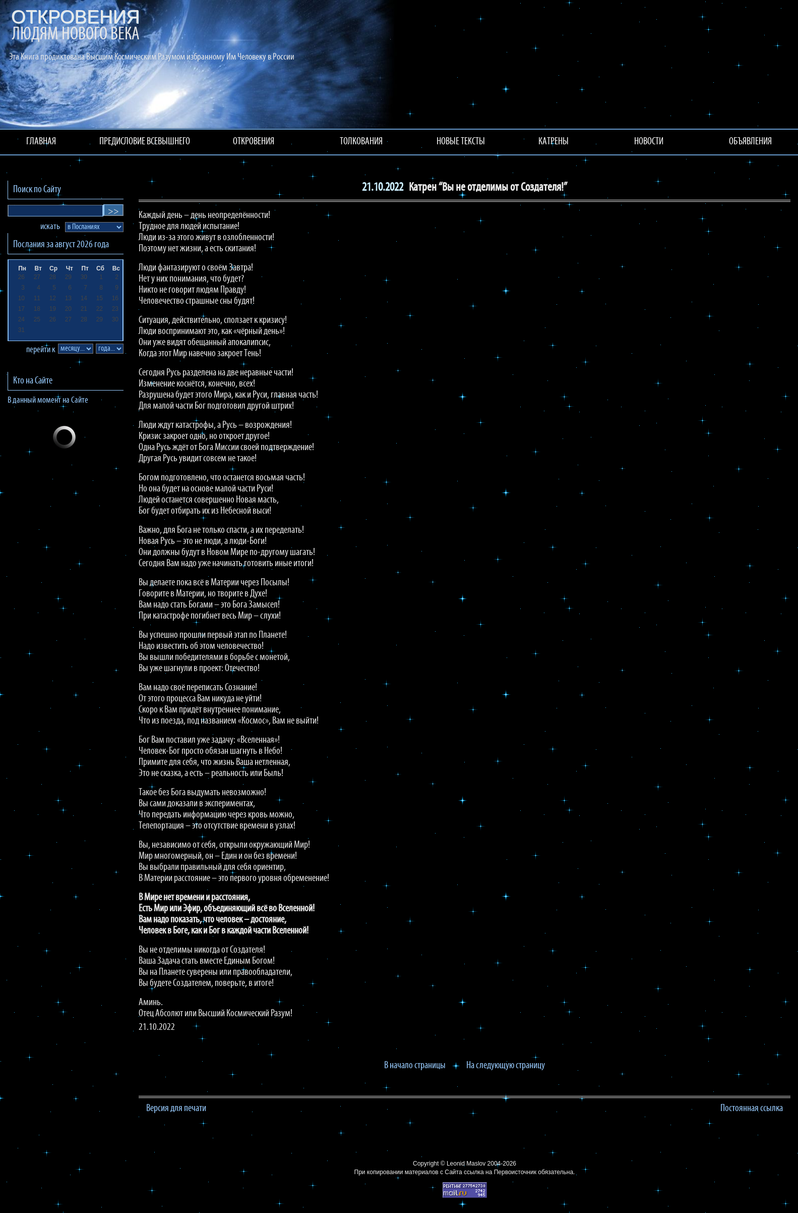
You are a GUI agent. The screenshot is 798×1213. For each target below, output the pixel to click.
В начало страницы (415, 1066)
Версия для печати (176, 1109)
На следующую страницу (505, 1066)
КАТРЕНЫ (553, 142)
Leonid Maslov (466, 1163)
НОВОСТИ (648, 142)
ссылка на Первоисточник (500, 1172)
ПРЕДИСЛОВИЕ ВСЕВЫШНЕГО (144, 142)
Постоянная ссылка (751, 1109)
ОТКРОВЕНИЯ (253, 142)
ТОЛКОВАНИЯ (361, 142)
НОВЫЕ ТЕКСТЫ (461, 142)
